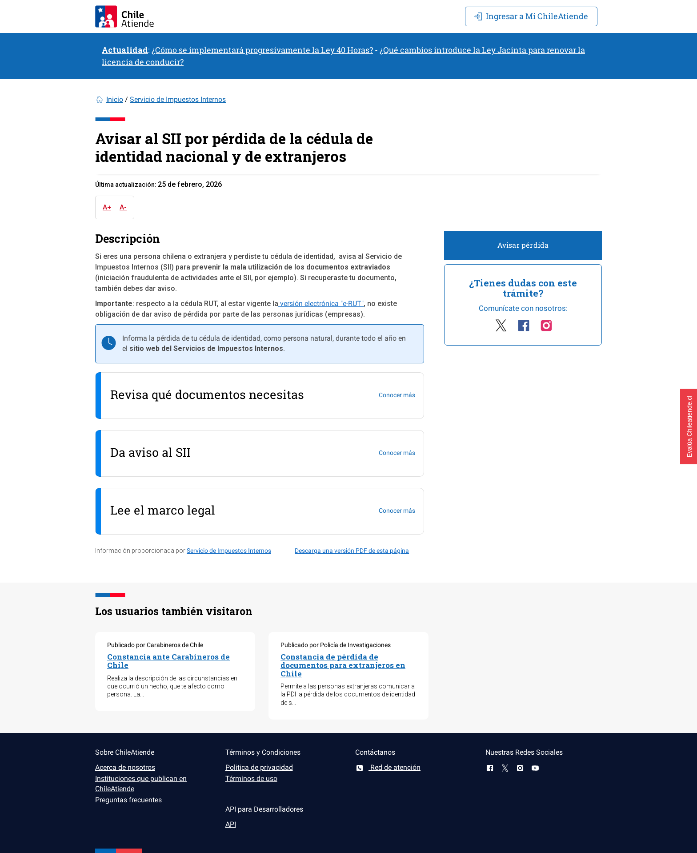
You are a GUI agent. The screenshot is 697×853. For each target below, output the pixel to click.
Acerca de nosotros (125, 767)
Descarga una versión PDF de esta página (352, 550)
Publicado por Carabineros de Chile (155, 644)
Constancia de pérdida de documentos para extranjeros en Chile (342, 665)
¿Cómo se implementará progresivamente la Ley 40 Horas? (262, 49)
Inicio (114, 99)
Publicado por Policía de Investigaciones (335, 644)
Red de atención (388, 767)
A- (123, 207)
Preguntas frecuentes (128, 800)
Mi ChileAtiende (531, 16)
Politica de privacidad (259, 767)
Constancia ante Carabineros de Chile (168, 661)
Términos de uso (251, 778)
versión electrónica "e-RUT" (321, 303)
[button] (688, 426)
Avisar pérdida (523, 244)
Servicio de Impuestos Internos (178, 99)
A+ (107, 207)
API (230, 824)
